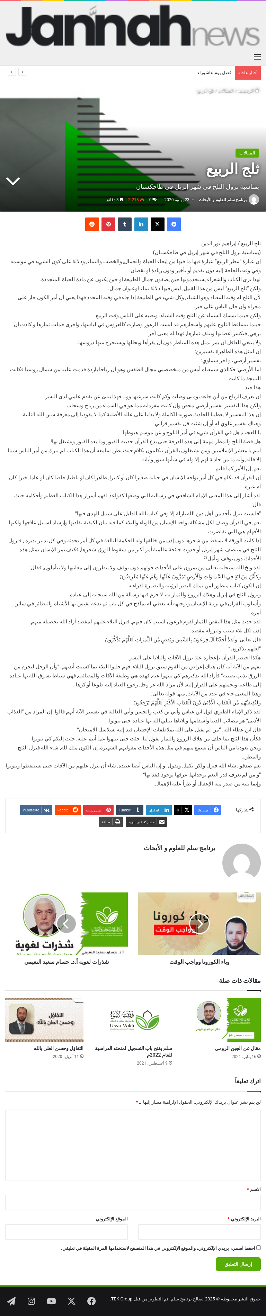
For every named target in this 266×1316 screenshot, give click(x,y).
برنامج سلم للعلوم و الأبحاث (223, 199)
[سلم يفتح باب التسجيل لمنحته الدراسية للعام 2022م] (133, 1020)
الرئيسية (248, 90)
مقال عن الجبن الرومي (238, 1048)
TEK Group (122, 1298)
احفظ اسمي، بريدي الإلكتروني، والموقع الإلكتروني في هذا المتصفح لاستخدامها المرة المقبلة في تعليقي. (158, 1248)
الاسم (254, 1189)
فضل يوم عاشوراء (214, 72)
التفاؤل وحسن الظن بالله (58, 1048)
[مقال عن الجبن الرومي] (222, 1020)
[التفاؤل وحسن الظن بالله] (44, 1020)
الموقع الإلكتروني (112, 1218)
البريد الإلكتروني (244, 1218)
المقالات (226, 90)
